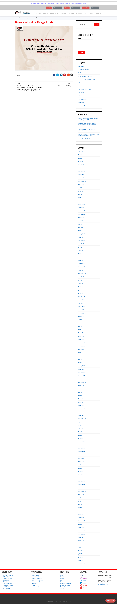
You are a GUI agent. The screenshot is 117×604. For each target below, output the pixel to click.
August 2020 (81, 352)
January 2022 (81, 300)
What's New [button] (86, 7)
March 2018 (80, 438)
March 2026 (80, 161)
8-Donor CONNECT (82, 99)
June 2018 (80, 428)
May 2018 (80, 432)
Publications (79, 13)
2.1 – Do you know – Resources (85, 76)
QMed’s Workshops (43, 13)
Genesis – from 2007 (8, 575)
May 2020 (80, 359)
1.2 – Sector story (82, 73)
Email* (85, 47)
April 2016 (80, 507)
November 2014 (81, 521)
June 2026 (80, 151)
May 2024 (80, 224)
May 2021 (80, 326)
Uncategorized (81, 105)
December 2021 (81, 303)
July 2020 (80, 356)
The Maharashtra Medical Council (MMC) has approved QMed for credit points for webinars (58, 3)
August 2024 (81, 217)
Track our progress (7, 578)
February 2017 (81, 474)
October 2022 (81, 270)
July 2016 (80, 497)
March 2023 (80, 253)
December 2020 (81, 343)
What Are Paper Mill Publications (85, 139)
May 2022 (80, 286)
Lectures (62, 578)
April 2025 (80, 197)
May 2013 (80, 550)
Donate (62, 582)
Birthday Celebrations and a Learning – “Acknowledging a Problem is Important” (87, 124)
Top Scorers (34, 583)
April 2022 (80, 290)
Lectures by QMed (54, 13)
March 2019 (80, 399)
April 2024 (80, 227)
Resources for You (36, 586)
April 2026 (80, 158)
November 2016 (81, 484)
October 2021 (81, 310)
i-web (35, 13)
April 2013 (80, 554)
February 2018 (81, 441)
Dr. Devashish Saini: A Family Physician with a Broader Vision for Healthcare (88, 134)
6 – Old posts (81, 92)
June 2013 (80, 547)
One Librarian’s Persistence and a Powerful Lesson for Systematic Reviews (88, 119)
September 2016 (82, 491)
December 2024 (81, 211)
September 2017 (82, 458)
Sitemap (62, 588)
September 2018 (82, 418)
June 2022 (80, 283)
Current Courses (35, 575)
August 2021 (81, 316)
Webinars (34, 585)
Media (86, 13)
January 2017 (81, 478)
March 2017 (80, 471)
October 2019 (81, 379)
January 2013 (81, 560)
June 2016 (80, 501)
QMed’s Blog (63, 13)
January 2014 (81, 527)
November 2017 (81, 451)
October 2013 (81, 537)
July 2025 (80, 187)
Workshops (63, 576)
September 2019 (82, 382)
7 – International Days (83, 96)
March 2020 (80, 362)
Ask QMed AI (110, 600)
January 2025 (81, 207)
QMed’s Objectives (7, 576)
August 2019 (81, 385)
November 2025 (81, 174)
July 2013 (80, 544)
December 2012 (81, 563)
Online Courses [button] (57, 7)
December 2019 (81, 372)
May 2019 (80, 392)
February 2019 (81, 402)
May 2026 (80, 154)
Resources (71, 13)
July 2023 (80, 247)
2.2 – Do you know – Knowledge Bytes (86, 79)
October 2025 (81, 178)
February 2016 (81, 514)
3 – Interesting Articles (83, 82)
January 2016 (81, 517)
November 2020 (81, 346)
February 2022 (81, 296)
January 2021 (81, 339)
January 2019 (81, 405)
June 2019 (80, 389)
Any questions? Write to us (103, 584)
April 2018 (80, 435)
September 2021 (82, 313)
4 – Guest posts (81, 86)
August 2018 (81, 422)
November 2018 (81, 412)
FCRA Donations (7, 586)
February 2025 (81, 204)
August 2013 (81, 540)
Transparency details (8, 585)
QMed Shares (81, 102)
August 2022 (81, 277)
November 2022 (81, 267)
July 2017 (80, 464)
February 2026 (81, 164)
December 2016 (81, 481)
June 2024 (80, 220)
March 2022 (80, 293)
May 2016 (80, 504)
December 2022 (81, 263)
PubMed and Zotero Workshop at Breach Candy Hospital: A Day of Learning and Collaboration (87, 129)
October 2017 (81, 455)
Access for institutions (37, 576)
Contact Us (98, 13)
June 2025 (80, 191)
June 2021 (80, 323)
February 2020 (81, 366)
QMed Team (6, 580)
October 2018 (81, 415)
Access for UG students (37, 580)
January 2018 (81, 445)
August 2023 (81, 244)
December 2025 (81, 171)
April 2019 (80, 395)
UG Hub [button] (67, 7)
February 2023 (81, 257)
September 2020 (82, 349)
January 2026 (81, 168)
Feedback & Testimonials (38, 582)
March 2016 (80, 511)
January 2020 (81, 369)
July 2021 (80, 319)
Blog (61, 580)
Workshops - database (65, 583)
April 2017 (80, 468)
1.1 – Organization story (83, 69)
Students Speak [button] (76, 7)
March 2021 (80, 333)
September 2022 (82, 273)
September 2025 (82, 181)
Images (91, 13)
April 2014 (80, 524)
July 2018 (80, 425)
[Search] (96, 24)
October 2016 (81, 488)
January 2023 (81, 260)
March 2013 (80, 557)
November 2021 (81, 306)
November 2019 (81, 375)
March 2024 (80, 230)
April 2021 (80, 329)
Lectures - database (65, 585)
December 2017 (81, 448)
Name (85, 40)
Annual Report (6, 588)
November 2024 (82, 214)
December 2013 (81, 530)
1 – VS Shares (81, 66)
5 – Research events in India (84, 89)
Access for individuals (37, 578)
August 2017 (81, 461)
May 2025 (80, 194)
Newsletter (63, 586)
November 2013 (81, 534)
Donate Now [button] (95, 7)
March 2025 (80, 201)
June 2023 (80, 250)
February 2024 (81, 234)
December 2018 (81, 408)
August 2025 (81, 184)
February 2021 (81, 336)
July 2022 (80, 280)
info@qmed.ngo (104, 583)
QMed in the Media (7, 583)
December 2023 (81, 240)
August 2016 (81, 494)
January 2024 (81, 237)
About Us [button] (49, 7)
